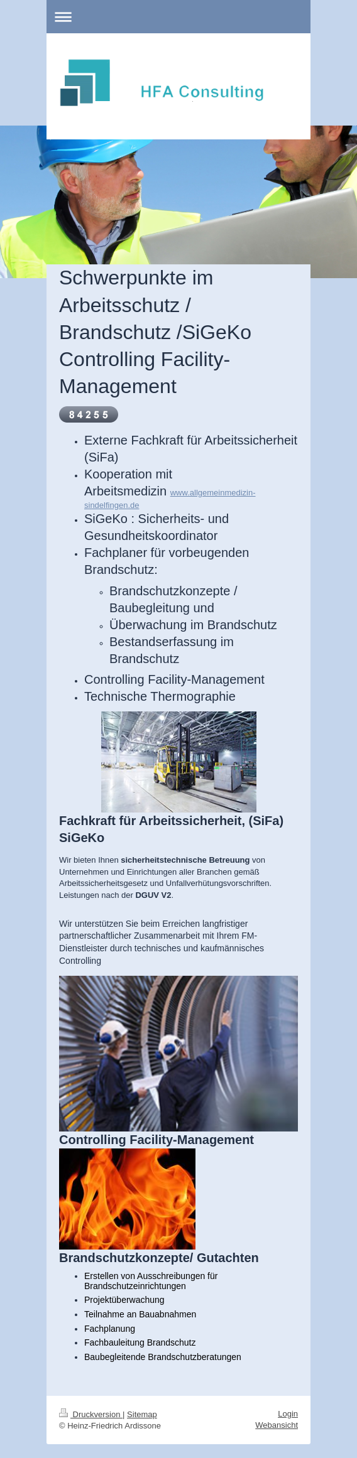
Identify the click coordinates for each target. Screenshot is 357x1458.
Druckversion (91, 1409)
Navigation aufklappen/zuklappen (178, 16)
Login (288, 1408)
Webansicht (276, 1420)
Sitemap (142, 1409)
